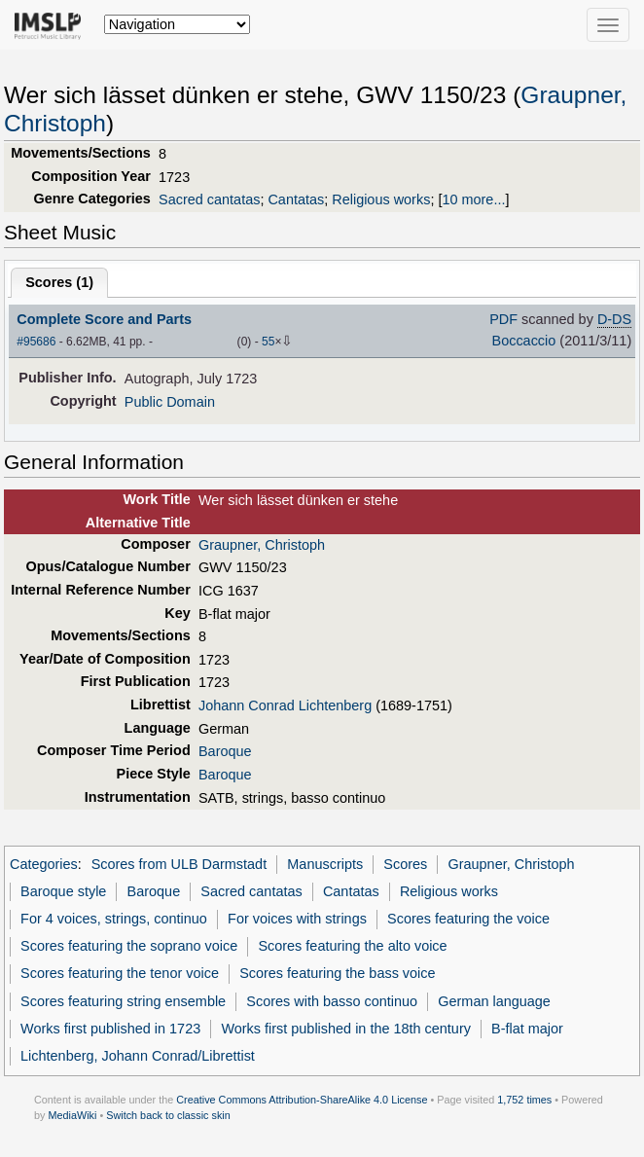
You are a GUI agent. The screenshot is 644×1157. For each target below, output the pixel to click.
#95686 (36, 341)
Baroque (225, 751)
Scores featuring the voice (468, 918)
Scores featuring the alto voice (352, 946)
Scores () (59, 282)
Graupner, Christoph (261, 545)
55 (268, 341)
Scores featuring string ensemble (123, 1001)
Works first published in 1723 (110, 1028)
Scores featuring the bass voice (337, 973)
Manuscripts (325, 864)
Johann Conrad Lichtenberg (285, 705)
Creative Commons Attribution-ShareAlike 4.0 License (301, 1099)
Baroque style (63, 891)
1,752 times (524, 1099)
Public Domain (170, 402)
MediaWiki (72, 1115)
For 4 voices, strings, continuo (113, 918)
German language (494, 1001)
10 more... (473, 199)
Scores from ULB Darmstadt (179, 864)
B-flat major (527, 1028)
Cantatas (296, 199)
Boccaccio (524, 340)
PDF (503, 319)
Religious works (381, 199)
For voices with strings (297, 918)
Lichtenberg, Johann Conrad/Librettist (137, 1056)
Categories (44, 864)
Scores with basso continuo (331, 1001)
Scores (405, 864)
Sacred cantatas (209, 199)
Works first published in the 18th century (346, 1028)
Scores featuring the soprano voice (128, 946)
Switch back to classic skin (168, 1115)
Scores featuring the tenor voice (119, 973)
